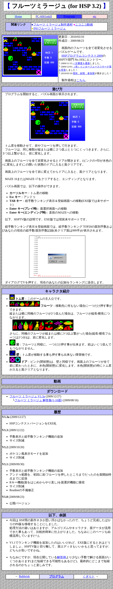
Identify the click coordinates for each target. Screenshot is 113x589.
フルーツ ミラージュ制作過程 (53, 24)
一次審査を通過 (81, 63)
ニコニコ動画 (84, 24)
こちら (80, 80)
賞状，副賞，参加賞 (84, 73)
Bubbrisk (24, 576)
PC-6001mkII (44, 16)
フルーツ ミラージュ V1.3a (27, 396)
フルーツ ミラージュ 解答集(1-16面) (38, 400)
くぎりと (89, 576)
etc (94, 16)
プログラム (56, 576)
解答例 (61, 557)
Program (69, 16)
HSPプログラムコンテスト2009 (82, 55)
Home (18, 16)
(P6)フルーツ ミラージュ (49, 28)
